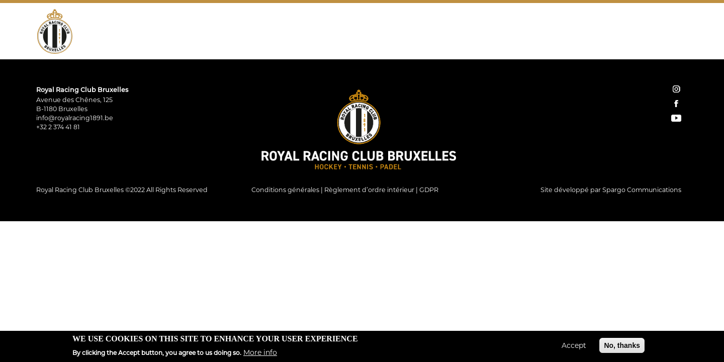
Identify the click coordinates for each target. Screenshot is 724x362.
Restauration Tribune (356, 32)
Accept (574, 347)
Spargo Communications (641, 190)
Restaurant (276, 32)
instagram (676, 89)
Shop (541, 32)
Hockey (146, 32)
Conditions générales (285, 190)
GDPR (428, 190)
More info (260, 353)
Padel (227, 32)
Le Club (102, 32)
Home (522, 32)
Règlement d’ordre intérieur (369, 190)
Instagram (652, 32)
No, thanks (622, 347)
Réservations (580, 32)
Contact (625, 32)
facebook (676, 103)
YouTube (680, 32)
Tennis (188, 32)
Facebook (666, 32)
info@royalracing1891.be (74, 118)
